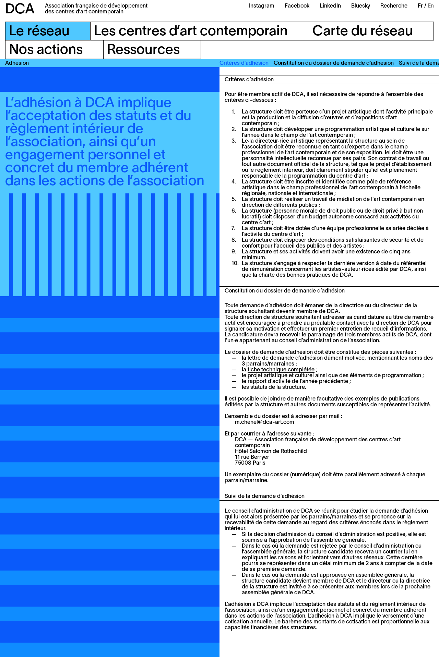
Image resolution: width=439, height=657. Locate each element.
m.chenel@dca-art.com (264, 422)
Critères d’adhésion (244, 63)
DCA (20, 9)
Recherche (393, 6)
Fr (420, 6)
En (431, 6)
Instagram (261, 6)
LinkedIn (330, 6)
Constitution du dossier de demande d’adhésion (334, 63)
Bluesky (360, 6)
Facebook (297, 6)
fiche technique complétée (281, 370)
